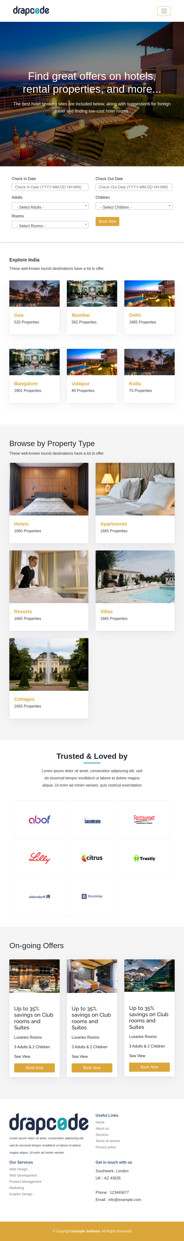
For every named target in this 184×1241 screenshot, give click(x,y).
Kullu (135, 383)
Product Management (25, 1181)
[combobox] (50, 206)
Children (103, 197)
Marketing (16, 1188)
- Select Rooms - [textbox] (31, 226)
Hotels (21, 524)
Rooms (18, 216)
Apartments (113, 524)
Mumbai (81, 315)
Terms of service (108, 1141)
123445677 (119, 1192)
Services (102, 1134)
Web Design (18, 1169)
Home (100, 1122)
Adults (17, 197)
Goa (18, 315)
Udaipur (81, 383)
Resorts (23, 611)
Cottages (24, 699)
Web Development (23, 1175)
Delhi (135, 315)
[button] (164, 11)
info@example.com (124, 1200)
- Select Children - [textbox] (116, 207)
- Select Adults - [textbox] (30, 207)
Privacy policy (106, 1147)
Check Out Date (109, 179)
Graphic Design (21, 1194)
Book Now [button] (107, 221)
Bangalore (26, 383)
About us (102, 1128)
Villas (106, 611)
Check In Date (24, 179)
